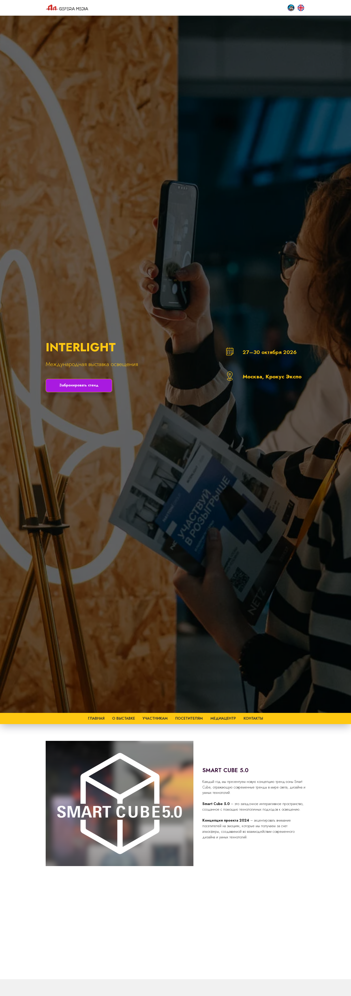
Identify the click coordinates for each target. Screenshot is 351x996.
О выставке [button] (123, 718)
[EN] (300, 7)
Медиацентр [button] (223, 718)
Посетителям (189, 718)
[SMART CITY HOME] (291, 7)
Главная (96, 718)
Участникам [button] (155, 718)
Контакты (253, 718)
